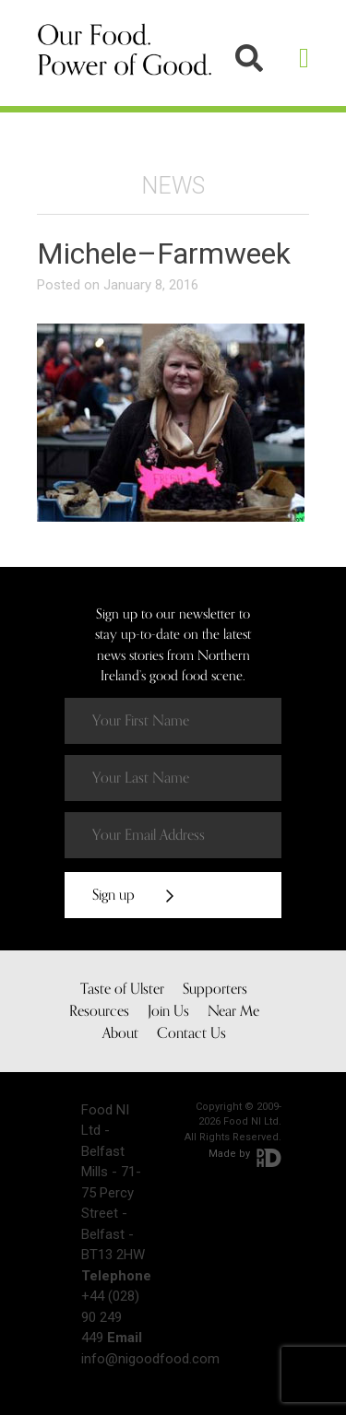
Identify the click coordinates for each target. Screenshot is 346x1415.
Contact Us (191, 1033)
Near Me (233, 1011)
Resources (99, 1011)
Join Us (168, 1011)
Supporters (215, 989)
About (120, 1033)
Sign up (132, 895)
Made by (245, 1154)
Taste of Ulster (122, 989)
